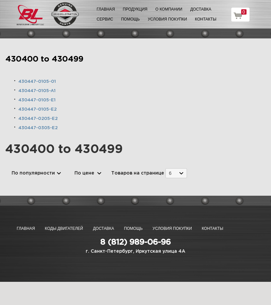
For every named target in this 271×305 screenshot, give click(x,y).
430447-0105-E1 (37, 100)
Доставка (200, 9)
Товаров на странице (137, 173)
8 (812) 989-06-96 (135, 242)
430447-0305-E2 (38, 128)
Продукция (135, 9)
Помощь (130, 19)
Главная (106, 9)
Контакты (205, 19)
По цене (84, 173)
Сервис (105, 19)
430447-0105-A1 (37, 91)
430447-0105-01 (37, 81)
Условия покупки (167, 19)
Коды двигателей (64, 228)
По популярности (33, 173)
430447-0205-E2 (38, 119)
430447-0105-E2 (38, 109)
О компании (169, 9)
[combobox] (176, 173)
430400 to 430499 (44, 59)
